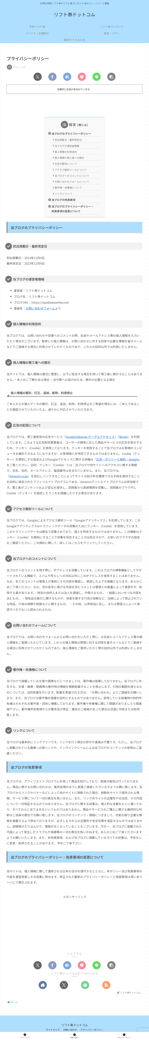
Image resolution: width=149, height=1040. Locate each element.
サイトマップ (53, 1029)
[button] (111, 77)
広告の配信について (66, 163)
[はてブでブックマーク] (67, 77)
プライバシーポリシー (91, 1029)
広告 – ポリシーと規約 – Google (117, 459)
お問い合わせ (70, 1029)
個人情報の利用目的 (66, 151)
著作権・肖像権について (68, 187)
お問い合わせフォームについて (72, 181)
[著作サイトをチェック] (43, 985)
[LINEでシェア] (96, 77)
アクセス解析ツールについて (71, 169)
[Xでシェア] (38, 77)
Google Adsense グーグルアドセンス (90, 437)
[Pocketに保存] (82, 77)
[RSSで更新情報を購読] (106, 985)
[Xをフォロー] (64, 985)
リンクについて (63, 193)
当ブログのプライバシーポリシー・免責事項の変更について (73, 208)
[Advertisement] (74, 104)
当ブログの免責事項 (63, 200)
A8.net (123, 437)
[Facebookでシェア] (52, 77)
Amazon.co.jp (19, 476)
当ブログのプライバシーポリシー (71, 134)
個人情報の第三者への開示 (69, 157)
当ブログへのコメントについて (72, 175)
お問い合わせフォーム (40, 308)
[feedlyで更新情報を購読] (85, 985)
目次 (72, 124)
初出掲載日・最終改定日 (68, 139)
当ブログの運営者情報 (67, 146)
